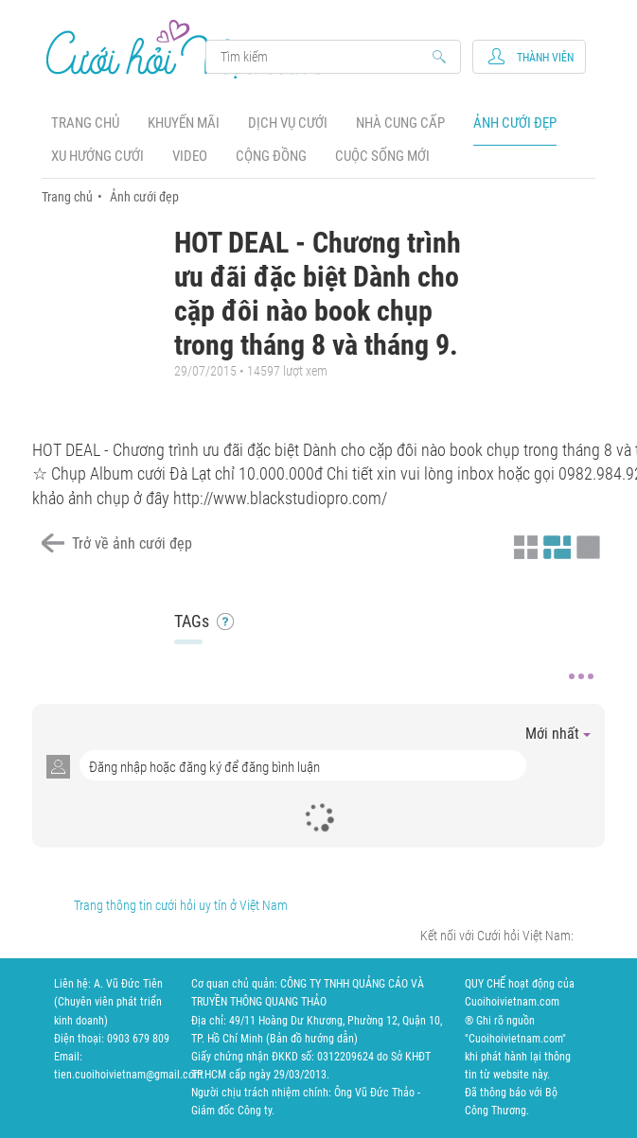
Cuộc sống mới (382, 156)
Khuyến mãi (184, 122)
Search (324, 57)
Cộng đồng (271, 156)
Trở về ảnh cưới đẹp (132, 543)
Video (189, 156)
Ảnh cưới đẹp (515, 122)
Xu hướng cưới (97, 156)
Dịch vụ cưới (287, 122)
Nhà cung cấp (400, 122)
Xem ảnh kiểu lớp (585, 544)
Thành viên (545, 57)
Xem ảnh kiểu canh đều (554, 544)
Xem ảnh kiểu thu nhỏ (523, 544)
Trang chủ (85, 122)
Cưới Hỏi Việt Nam (186, 49)
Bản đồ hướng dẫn (312, 1038)
